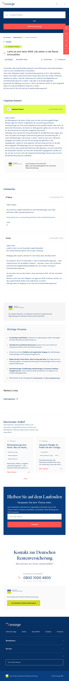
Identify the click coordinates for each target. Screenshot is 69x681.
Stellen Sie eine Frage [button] (34, 26)
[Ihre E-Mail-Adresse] (34, 516)
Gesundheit (36, 632)
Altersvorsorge (11, 632)
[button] (66, 28)
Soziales (48, 632)
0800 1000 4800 (37, 577)
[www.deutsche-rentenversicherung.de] (23, 603)
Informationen (38, 378)
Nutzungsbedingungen (53, 378)
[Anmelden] (34, 524)
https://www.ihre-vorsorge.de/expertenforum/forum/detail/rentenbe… (31, 217)
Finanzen (60, 632)
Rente (24, 632)
